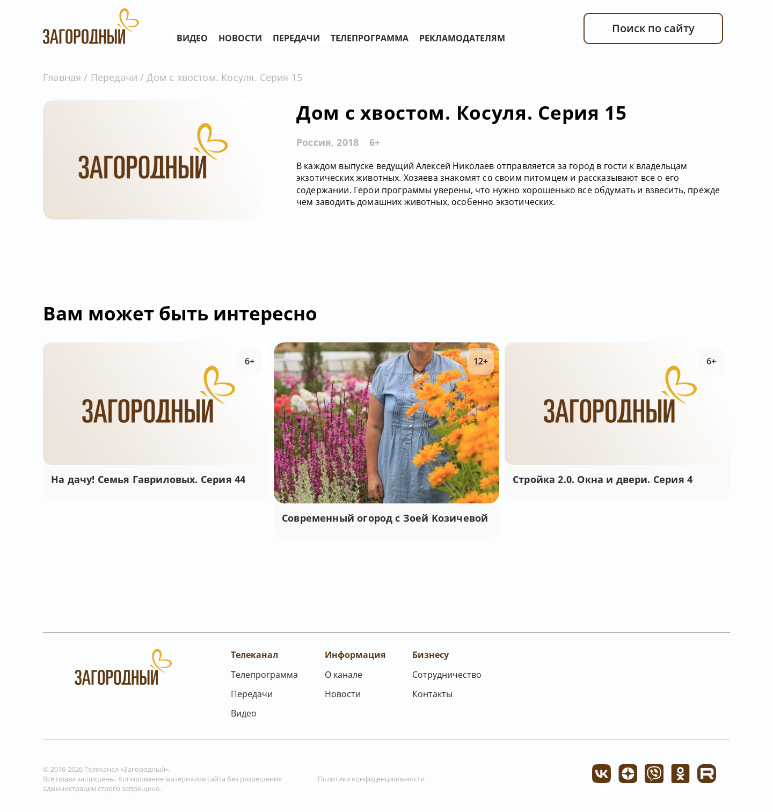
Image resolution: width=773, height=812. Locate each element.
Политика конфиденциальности (371, 779)
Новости (240, 38)
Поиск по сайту (653, 28)
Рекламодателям (462, 38)
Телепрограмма (370, 38)
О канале (343, 675)
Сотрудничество (447, 675)
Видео (192, 38)
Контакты (432, 694)
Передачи (296, 38)
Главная (62, 77)
